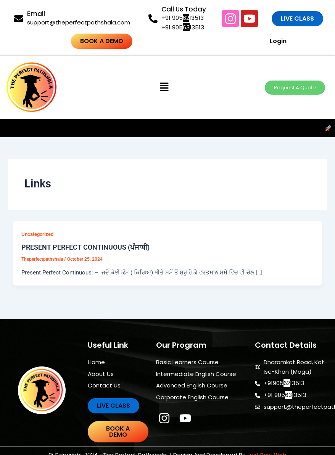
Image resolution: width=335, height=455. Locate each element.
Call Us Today (183, 9)
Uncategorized (37, 234)
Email (36, 13)
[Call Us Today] (153, 18)
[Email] (18, 18)
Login (257, 41)
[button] (164, 87)
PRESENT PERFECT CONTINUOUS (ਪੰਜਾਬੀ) (85, 247)
